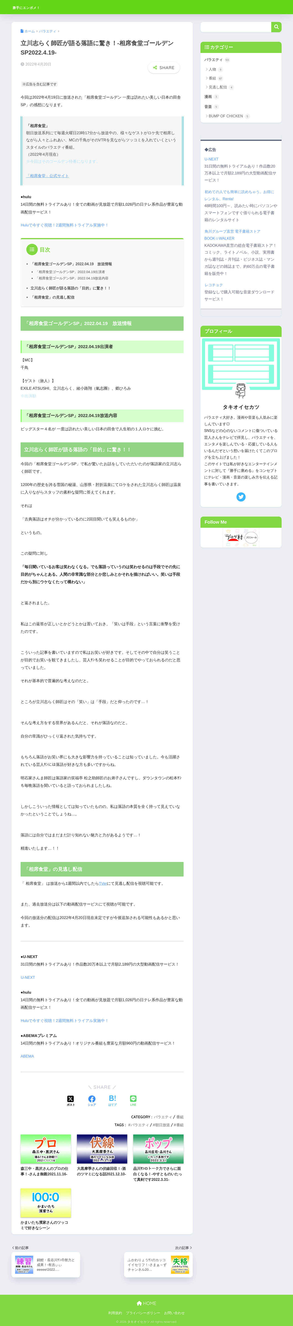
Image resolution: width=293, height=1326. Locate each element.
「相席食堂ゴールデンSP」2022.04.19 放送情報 (71, 264)
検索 (276, 27)
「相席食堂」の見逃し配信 (52, 297)
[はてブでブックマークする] (112, 1101)
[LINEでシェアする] (133, 1101)
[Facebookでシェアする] (92, 1101)
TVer (103, 883)
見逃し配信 (221, 87)
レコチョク (214, 286)
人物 (216, 69)
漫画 (212, 97)
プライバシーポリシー (143, 1312)
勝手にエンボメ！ (35, 7)
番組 (180, 1116)
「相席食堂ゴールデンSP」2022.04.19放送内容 (72, 278)
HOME (146, 1303)
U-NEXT (28, 977)
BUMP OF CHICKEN (229, 117)
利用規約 (115, 1312)
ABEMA (27, 1056)
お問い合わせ (174, 1312)
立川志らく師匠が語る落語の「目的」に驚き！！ (70, 288)
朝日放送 (162, 1124)
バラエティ (163, 1116)
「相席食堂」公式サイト (47, 176)
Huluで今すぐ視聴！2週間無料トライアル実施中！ (65, 225)
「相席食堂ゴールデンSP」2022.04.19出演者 (70, 271)
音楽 (212, 107)
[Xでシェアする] (71, 1101)
